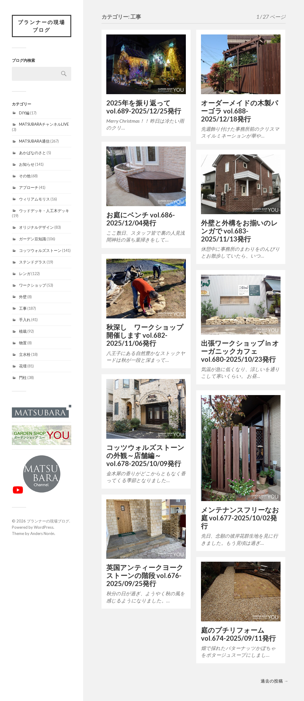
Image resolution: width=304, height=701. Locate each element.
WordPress (43, 527)
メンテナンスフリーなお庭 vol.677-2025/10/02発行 (240, 518)
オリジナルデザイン (36, 227)
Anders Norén (42, 533)
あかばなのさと (32, 152)
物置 (23, 342)
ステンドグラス (32, 262)
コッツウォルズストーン (40, 250)
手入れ (25, 319)
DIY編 (24, 112)
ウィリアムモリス (34, 199)
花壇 (23, 366)
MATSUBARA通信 (34, 141)
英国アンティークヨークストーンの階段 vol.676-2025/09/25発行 (144, 575)
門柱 (23, 377)
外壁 (23, 296)
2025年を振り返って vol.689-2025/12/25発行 (143, 107)
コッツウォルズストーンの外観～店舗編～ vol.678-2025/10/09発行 (145, 455)
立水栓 (25, 354)
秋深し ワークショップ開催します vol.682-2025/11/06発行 (144, 335)
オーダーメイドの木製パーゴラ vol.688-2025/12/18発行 (239, 111)
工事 (23, 308)
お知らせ (26, 164)
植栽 (23, 331)
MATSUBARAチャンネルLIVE (44, 124)
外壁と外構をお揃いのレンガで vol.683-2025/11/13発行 (239, 231)
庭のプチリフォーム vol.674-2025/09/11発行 (238, 634)
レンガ (25, 273)
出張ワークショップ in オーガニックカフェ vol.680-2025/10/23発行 (240, 351)
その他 (25, 175)
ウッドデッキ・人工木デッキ (44, 210)
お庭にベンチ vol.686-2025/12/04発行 (140, 219)
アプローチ (28, 187)
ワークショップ (32, 285)
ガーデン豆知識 (32, 238)
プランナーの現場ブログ (41, 26)
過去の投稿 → (275, 680)
